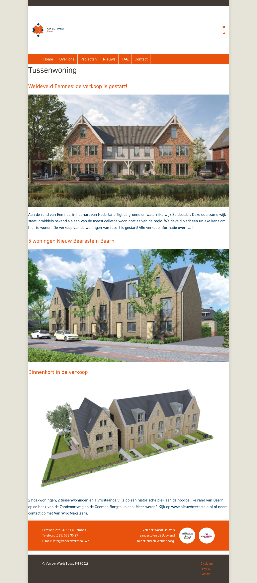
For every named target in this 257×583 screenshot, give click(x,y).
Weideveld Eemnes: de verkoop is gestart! (77, 86)
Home (48, 59)
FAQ (125, 59)
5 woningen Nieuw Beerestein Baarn (71, 241)
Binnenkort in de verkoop (58, 372)
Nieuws (109, 59)
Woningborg (165, 541)
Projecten (89, 59)
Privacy (205, 569)
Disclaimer (207, 563)
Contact (141, 59)
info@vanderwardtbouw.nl (72, 541)
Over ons (66, 59)
